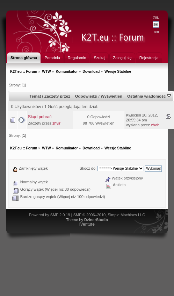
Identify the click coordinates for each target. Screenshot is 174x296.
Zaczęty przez (57, 96)
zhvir (56, 123)
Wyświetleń (111, 96)
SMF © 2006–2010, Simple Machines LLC (109, 215)
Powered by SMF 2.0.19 (49, 215)
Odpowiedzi (86, 96)
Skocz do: (88, 168)
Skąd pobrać (39, 116)
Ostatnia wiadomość (149, 96)
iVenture (87, 224)
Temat (35, 96)
